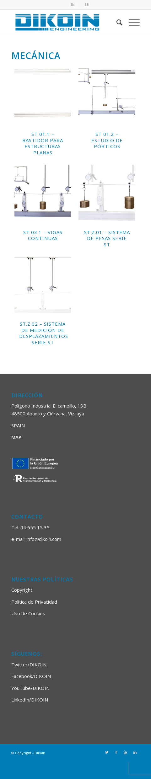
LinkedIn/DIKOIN (29, 699)
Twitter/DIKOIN (28, 664)
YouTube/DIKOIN (30, 688)
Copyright (21, 590)
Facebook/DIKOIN (31, 676)
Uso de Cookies (28, 613)
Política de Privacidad (34, 602)
